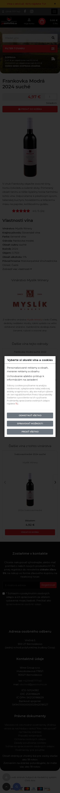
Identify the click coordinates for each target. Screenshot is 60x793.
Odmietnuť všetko (30, 415)
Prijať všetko (30, 431)
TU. (17, 403)
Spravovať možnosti (30, 423)
